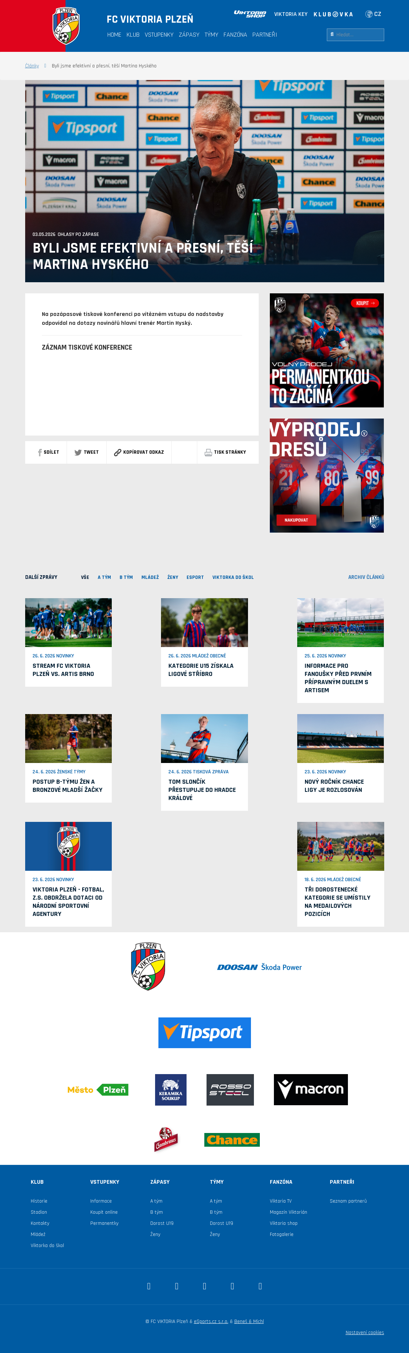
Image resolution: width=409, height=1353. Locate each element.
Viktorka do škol (47, 1245)
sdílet (48, 452)
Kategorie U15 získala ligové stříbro (201, 669)
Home (114, 34)
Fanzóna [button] (235, 34)
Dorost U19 (162, 1223)
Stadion (39, 1212)
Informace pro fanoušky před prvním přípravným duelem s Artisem (338, 677)
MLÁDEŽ (150, 577)
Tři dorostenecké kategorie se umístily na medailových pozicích (338, 901)
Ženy (172, 577)
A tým (156, 1201)
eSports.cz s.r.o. (211, 1321)
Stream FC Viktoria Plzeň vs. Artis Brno (63, 669)
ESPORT (195, 577)
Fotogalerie (282, 1234)
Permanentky (104, 1223)
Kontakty (40, 1223)
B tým (156, 1212)
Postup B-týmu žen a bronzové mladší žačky (68, 785)
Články (32, 66)
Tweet (86, 452)
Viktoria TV (281, 1201)
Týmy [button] (211, 34)
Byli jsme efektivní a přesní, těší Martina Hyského (143, 256)
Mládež (38, 1234)
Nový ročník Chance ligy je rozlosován (334, 785)
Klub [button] (133, 34)
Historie (39, 1201)
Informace (101, 1201)
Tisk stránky (225, 452)
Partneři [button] (264, 34)
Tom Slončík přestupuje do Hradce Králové (202, 789)
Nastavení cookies (365, 1332)
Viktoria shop (284, 1223)
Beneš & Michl (249, 1321)
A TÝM (104, 577)
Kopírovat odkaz (139, 452)
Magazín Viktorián (288, 1212)
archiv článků (366, 577)
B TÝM (126, 577)
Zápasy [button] (189, 34)
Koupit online (104, 1212)
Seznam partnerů (348, 1201)
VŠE (85, 577)
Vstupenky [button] (159, 34)
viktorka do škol (233, 577)
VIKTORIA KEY (291, 14)
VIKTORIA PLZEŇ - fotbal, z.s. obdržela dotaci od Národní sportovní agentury (68, 901)
